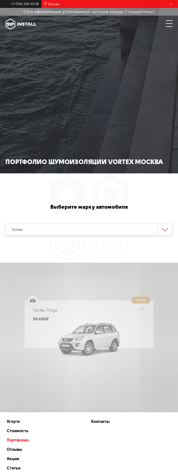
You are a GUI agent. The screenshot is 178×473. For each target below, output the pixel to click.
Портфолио (18, 440)
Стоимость (17, 430)
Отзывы (14, 449)
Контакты (100, 421)
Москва (53, 4)
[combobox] (89, 229)
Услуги (13, 421)
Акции (13, 458)
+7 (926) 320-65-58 (25, 4)
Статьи (14, 468)
